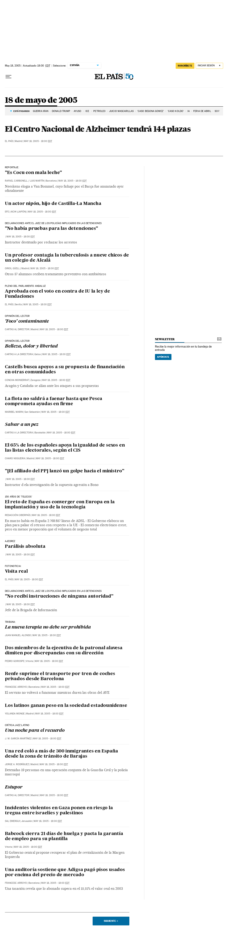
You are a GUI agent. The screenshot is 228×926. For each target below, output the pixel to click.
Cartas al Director (17, 329)
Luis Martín (37, 180)
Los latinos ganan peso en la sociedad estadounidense (66, 706)
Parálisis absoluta (25, 546)
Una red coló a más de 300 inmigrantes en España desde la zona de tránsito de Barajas (61, 754)
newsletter (165, 339)
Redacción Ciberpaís (17, 515)
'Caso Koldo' (175, 111)
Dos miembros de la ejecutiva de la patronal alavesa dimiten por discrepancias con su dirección (63, 650)
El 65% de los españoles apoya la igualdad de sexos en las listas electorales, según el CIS (65, 448)
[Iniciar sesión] (209, 66)
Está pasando (21, 111)
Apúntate (163, 356)
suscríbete (185, 65)
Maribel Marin (14, 411)
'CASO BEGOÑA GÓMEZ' (150, 111)
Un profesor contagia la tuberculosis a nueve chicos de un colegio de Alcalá (67, 258)
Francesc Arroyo (16, 686)
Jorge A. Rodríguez (17, 764)
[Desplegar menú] (8, 76)
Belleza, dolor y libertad (31, 346)
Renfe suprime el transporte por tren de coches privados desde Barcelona (60, 676)
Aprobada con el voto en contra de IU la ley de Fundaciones (57, 294)
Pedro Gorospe (14, 661)
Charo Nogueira (15, 458)
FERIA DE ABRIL (202, 111)
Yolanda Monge (14, 713)
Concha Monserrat (17, 380)
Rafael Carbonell (16, 180)
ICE (88, 111)
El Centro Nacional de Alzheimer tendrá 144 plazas (98, 129)
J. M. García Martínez (18, 738)
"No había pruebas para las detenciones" (51, 228)
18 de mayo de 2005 (41, 100)
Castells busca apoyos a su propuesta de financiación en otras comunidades (65, 369)
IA (188, 111)
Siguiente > (111, 920)
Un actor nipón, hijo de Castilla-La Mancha (53, 204)
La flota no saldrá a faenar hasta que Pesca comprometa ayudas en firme (53, 401)
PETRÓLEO (99, 111)
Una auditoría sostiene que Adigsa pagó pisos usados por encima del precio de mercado (65, 872)
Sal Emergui (12, 821)
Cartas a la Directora (19, 354)
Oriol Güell (12, 268)
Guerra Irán (40, 111)
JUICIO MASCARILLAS (121, 111)
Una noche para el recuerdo (35, 730)
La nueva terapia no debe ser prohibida (48, 627)
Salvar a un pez (22, 425)
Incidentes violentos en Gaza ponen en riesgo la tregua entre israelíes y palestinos (59, 810)
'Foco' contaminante (27, 321)
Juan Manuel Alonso (18, 635)
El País (9, 141)
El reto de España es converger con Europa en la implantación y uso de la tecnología (60, 505)
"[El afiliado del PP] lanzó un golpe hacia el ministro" (64, 471)
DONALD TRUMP (61, 111)
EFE (7, 211)
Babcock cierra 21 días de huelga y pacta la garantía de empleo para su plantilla (64, 836)
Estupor (13, 787)
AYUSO (78, 111)
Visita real (16, 571)
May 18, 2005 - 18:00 (38, 141)
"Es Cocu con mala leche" (33, 173)
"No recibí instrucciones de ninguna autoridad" (59, 596)
